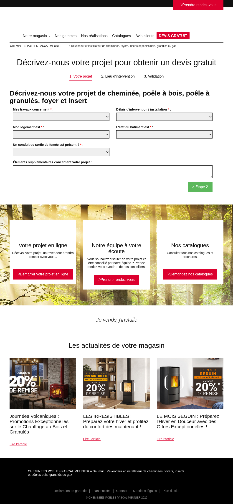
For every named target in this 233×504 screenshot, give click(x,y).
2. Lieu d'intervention (118, 76)
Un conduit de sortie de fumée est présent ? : (48, 144)
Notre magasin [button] (36, 36)
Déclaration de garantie (70, 491)
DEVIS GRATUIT (173, 36)
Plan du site (171, 491)
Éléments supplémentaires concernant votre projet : (52, 162)
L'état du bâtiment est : (134, 127)
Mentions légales (145, 491)
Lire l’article (18, 444)
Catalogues (121, 36)
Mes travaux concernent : (33, 109)
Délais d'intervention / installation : (143, 109)
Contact (121, 491)
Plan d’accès (101, 491)
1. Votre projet (80, 76)
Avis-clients (145, 36)
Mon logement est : (28, 127)
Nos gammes (66, 36)
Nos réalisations (94, 36)
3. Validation (154, 76)
